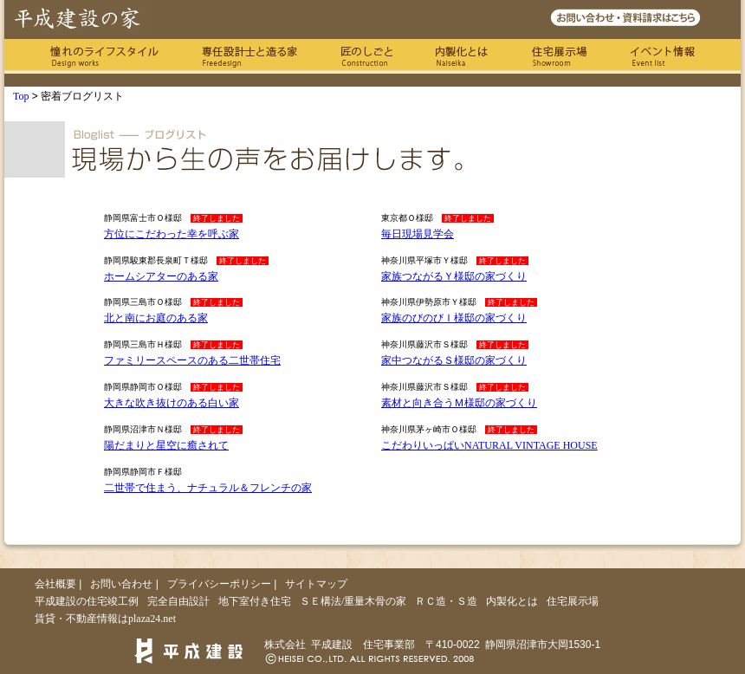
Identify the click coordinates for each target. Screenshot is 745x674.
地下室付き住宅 (254, 601)
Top (21, 96)
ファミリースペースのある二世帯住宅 (192, 360)
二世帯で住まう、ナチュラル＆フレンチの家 (208, 488)
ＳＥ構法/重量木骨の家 (353, 601)
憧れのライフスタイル (104, 56)
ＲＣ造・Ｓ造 (446, 601)
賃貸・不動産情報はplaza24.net (105, 618)
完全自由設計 (178, 601)
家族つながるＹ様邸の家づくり (454, 276)
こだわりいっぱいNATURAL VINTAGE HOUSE (489, 445)
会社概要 (55, 584)
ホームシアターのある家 (161, 276)
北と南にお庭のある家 (156, 318)
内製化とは (462, 56)
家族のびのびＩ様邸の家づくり (454, 318)
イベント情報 (663, 56)
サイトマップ (316, 584)
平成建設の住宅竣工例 (87, 601)
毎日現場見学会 (417, 234)
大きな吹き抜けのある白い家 (171, 403)
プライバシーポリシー (219, 584)
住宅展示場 (559, 56)
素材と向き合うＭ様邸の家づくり (459, 403)
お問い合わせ (121, 584)
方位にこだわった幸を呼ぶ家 (171, 234)
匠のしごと (366, 56)
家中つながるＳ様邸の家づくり (454, 360)
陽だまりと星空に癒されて (166, 445)
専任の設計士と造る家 (249, 56)
